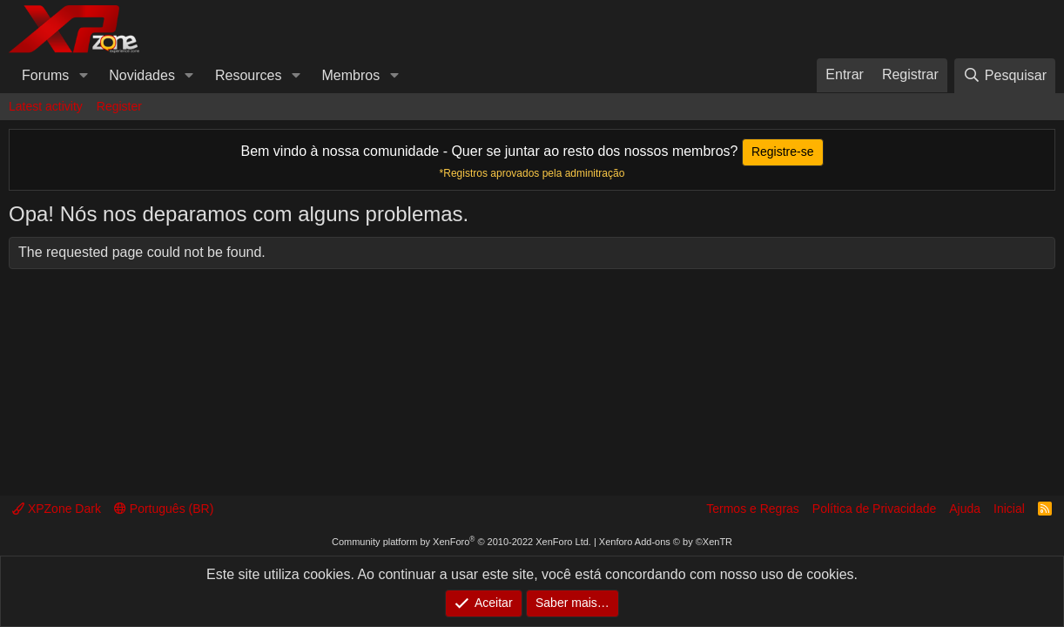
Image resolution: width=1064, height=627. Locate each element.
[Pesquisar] (1004, 75)
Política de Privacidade (874, 509)
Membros (351, 75)
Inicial (1009, 509)
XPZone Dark (56, 509)
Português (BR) (163, 509)
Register (119, 106)
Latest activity (46, 106)
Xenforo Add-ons (665, 541)
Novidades (142, 75)
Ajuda (964, 509)
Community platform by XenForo (461, 541)
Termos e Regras (752, 509)
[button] (83, 75)
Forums (45, 75)
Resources (248, 75)
